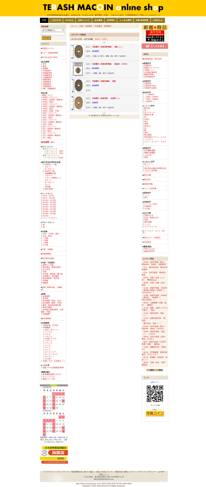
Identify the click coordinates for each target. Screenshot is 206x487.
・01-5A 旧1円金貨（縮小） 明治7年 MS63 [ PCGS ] (155, 327)
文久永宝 (46, 269)
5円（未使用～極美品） (52, 129)
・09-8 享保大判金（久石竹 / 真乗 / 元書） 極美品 (154, 343)
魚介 (146, 121)
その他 (45, 245)
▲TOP (161, 472)
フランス (48, 343)
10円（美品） (48, 124)
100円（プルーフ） (50, 104)
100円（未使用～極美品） (53, 106)
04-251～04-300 (49, 207)
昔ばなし (148, 126)
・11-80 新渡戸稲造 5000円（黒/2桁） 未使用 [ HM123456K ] (154, 297)
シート (147, 195)
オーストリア (50, 352)
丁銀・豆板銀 (47, 249)
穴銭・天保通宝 (85, 26)
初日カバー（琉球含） (153, 238)
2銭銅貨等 (47, 82)
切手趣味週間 (149, 150)
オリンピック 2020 (54, 153)
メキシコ (48, 336)
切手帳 (47, 187)
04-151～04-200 (49, 202)
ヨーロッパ (49, 356)
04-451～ (46, 216)
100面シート (149, 70)
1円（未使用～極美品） (52, 135)
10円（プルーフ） (50, 120)
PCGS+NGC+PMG (50, 57)
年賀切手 (148, 83)
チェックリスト (49, 376)
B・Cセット (50, 169)
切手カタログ (149, 249)
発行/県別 (49, 189)
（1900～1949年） (152, 97)
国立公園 (147, 175)
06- (44, 227)
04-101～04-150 (49, 200)
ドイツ (47, 347)
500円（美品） (49, 102)
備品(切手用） (150, 251)
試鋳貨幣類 (46, 254)
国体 (146, 157)
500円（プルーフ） (50, 97)
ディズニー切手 (150, 204)
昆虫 (146, 132)
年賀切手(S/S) (150, 86)
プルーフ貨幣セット (53, 178)
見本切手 (147, 242)
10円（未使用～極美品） (53, 122)
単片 (146, 197)
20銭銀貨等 (47, 75)
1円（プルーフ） (49, 133)
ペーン (147, 166)
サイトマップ (63, 472)
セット (47, 184)
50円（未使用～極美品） (53, 115)
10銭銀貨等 (47, 77)
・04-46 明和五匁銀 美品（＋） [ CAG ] (153, 332)
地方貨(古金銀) (48, 258)
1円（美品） (48, 138)
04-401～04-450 (49, 213)
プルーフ (48, 176)
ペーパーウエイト (50, 218)
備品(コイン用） (49, 379)
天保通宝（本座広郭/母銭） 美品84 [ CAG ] (109, 64)
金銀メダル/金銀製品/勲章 (53, 367)
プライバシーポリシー (147, 472)
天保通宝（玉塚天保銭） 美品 (104, 81)
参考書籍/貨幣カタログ (52, 374)
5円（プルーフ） (49, 126)
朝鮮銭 (45, 283)
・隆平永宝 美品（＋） (152, 323)
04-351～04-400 (49, 211)
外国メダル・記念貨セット (54, 361)
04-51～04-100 (49, 198)
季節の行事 (148, 115)
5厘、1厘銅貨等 (49, 88)
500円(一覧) (50, 171)
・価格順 (96, 39)
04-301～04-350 (49, 209)
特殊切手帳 (148, 184)
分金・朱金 (47, 236)
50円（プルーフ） (50, 113)
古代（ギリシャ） (52, 330)
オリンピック (149, 112)
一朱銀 (45, 240)
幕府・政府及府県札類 (52, 305)
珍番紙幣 (46, 296)
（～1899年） (150, 95)
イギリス (48, 341)
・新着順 (103, 39)
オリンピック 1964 (54, 151)
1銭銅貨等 (47, 84)
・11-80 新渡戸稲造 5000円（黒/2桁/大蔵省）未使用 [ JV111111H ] (154, 290)
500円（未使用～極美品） (53, 100)
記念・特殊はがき (151, 217)
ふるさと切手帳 (150, 170)
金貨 (44, 66)
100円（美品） (49, 109)
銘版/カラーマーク (151, 68)
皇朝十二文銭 (48, 265)
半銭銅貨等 (47, 86)
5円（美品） (48, 131)
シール (147, 224)
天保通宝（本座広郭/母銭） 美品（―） (107, 47)
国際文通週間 (149, 153)
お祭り (147, 119)
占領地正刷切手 (150, 72)
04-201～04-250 (49, 204)
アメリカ (48, 332)
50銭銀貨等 (47, 73)
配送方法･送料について (125, 472)
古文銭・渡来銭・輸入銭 (53, 274)
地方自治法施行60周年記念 (155, 168)
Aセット (48, 167)
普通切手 (148, 66)
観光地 (147, 108)
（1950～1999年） (152, 99)
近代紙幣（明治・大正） (53, 301)
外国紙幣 (46, 314)
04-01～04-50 (48, 196)
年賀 (146, 220)
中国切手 (148, 206)
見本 (44, 64)
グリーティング (150, 226)
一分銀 (45, 238)
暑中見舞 (148, 222)
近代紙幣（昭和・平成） (53, 303)
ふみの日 (148, 155)
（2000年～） (150, 101)
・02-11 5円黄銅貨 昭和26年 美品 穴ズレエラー (156, 353)
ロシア (47, 350)
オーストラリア (51, 354)
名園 (146, 124)
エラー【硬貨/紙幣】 (50, 53)
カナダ (47, 334)
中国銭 (45, 280)
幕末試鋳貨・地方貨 (51, 278)
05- (44, 225)
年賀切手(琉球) (150, 88)
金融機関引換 (50, 173)
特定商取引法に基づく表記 (82, 472)
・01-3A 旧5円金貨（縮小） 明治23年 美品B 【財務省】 (155, 263)
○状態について (47, 95)
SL (145, 128)
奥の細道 (148, 135)
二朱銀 (45, 242)
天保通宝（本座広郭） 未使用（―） (106, 98)
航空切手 (147, 179)
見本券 (45, 298)
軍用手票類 (47, 307)
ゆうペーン (148, 164)
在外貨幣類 (46, 318)
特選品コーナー (48, 48)
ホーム (74, 26)
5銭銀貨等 (47, 79)
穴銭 (44, 272)
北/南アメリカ (51, 339)
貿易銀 (45, 68)
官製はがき (148, 215)
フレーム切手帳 (150, 188)
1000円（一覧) (51, 164)
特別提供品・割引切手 (153, 59)
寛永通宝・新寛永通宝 (52, 267)
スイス (47, 345)
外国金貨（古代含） (51, 325)
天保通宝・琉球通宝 (51, 276)
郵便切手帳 (148, 74)
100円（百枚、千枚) (51, 111)
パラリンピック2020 (54, 158)
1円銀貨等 (47, 71)
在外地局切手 (149, 77)
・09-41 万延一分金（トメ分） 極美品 (153, 279)
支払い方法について (104, 472)
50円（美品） (48, 117)
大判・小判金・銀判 (51, 234)
